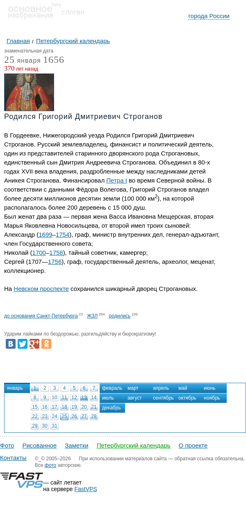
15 (34, 407)
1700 (39, 252)
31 (54, 426)
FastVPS (86, 489)
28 (93, 416)
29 (34, 426)
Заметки (76, 445)
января (22, 61)
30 (44, 426)
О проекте (193, 445)
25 (64, 416)
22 (34, 416)
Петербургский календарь (134, 445)
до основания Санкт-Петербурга (41, 316)
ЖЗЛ (92, 316)
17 (54, 407)
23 (44, 416)
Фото (7, 445)
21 (93, 407)
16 (44, 407)
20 (84, 407)
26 (74, 416)
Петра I (116, 180)
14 (93, 397)
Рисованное (39, 445)
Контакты (13, 457)
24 (54, 416)
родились (120, 316)
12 (74, 397)
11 (64, 397)
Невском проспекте (41, 288)
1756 (54, 261)
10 (54, 397)
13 (84, 397)
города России (209, 15)
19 (74, 407)
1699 (45, 234)
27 (84, 416)
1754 (62, 234)
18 (64, 407)
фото (50, 465)
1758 (56, 252)
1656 (53, 59)
